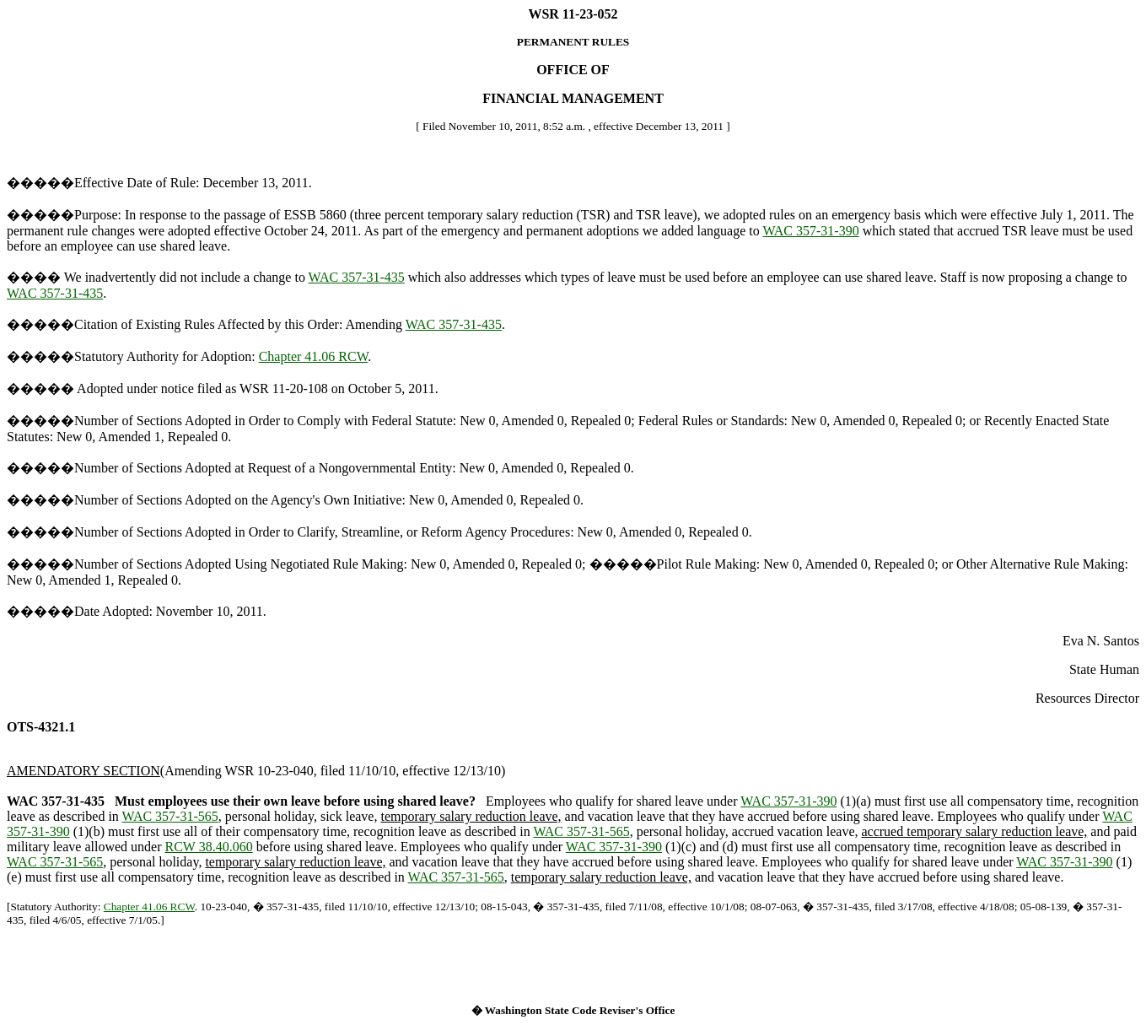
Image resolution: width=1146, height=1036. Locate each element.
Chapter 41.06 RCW (314, 356)
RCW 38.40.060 (208, 846)
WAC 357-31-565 (170, 816)
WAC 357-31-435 (357, 277)
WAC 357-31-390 (810, 231)
